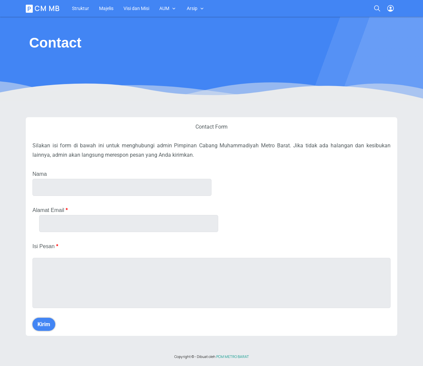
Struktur (80, 8)
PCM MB (43, 8)
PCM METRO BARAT (232, 356)
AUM (164, 8)
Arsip (192, 8)
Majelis (106, 8)
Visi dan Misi (136, 8)
